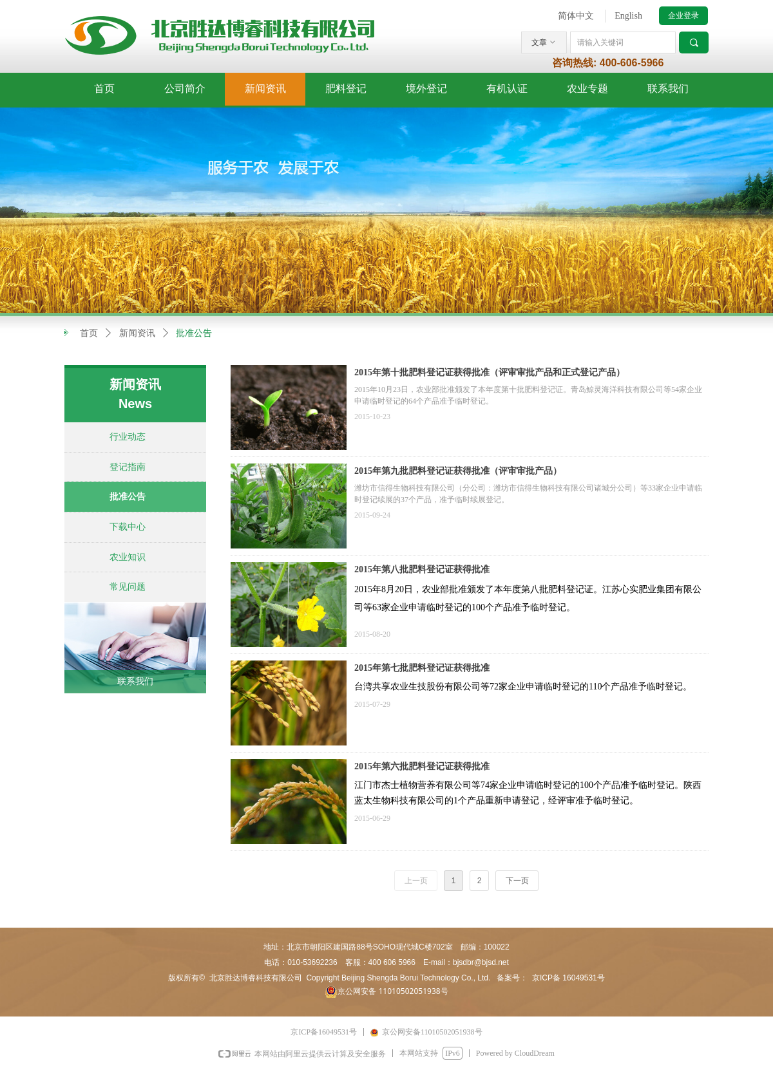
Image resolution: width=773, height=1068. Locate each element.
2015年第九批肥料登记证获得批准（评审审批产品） (458, 471)
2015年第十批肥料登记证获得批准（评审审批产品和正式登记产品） (489, 372)
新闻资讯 (137, 333)
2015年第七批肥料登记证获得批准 (422, 668)
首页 (89, 333)
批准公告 (194, 333)
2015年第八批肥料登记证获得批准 (422, 569)
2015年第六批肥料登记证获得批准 (422, 766)
